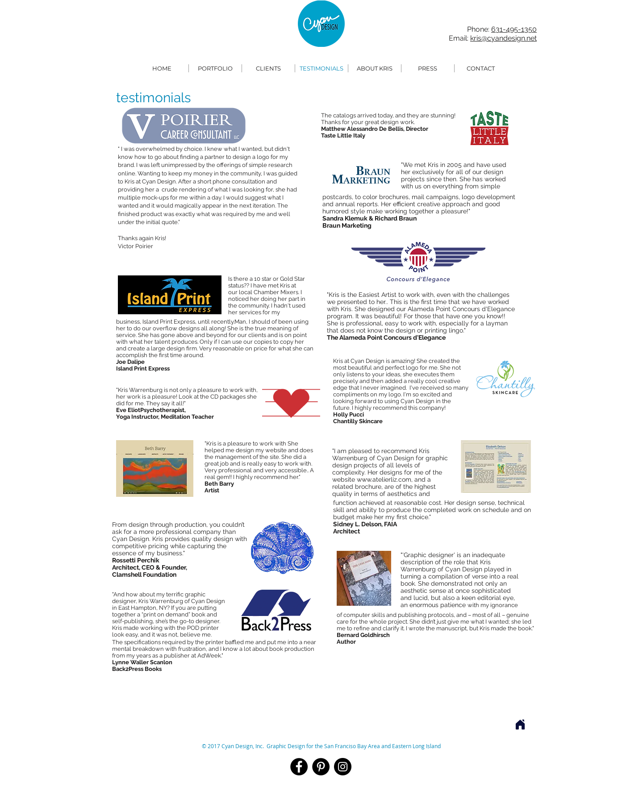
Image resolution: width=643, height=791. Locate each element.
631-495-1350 (514, 29)
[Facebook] (299, 766)
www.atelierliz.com (384, 479)
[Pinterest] (321, 766)
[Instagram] (342, 766)
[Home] (520, 724)
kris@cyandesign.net (503, 38)
